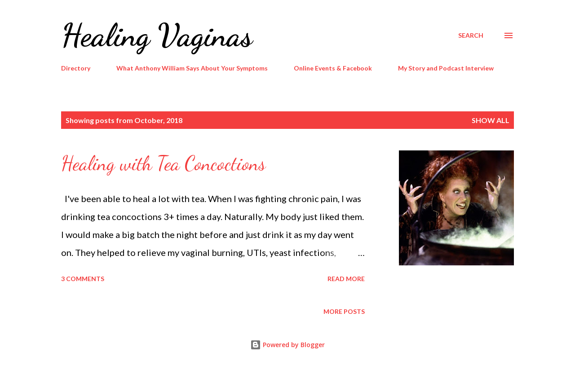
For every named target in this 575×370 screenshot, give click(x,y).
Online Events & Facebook (333, 68)
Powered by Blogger (287, 344)
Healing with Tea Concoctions (163, 163)
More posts (344, 311)
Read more (346, 278)
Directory (75, 68)
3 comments (82, 278)
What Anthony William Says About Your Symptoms (192, 68)
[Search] (470, 35)
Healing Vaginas (156, 35)
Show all (490, 120)
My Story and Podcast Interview (446, 68)
